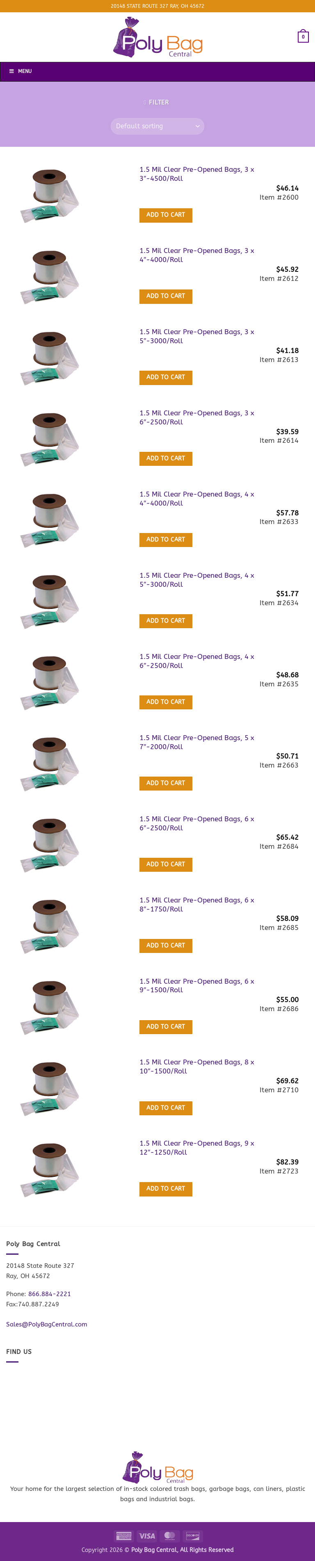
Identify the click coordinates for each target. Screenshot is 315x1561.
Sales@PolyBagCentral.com (46, 1324)
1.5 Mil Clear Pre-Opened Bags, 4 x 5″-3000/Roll (196, 579)
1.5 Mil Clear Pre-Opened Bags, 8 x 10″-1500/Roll (196, 1066)
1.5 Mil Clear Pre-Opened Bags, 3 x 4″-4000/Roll (196, 255)
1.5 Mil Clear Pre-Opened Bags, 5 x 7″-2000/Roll (196, 742)
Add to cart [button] (165, 215)
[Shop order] (157, 126)
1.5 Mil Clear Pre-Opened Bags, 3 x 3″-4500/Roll (196, 173)
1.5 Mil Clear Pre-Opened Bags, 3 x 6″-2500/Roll (196, 417)
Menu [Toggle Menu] (20, 71)
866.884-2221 (49, 1294)
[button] (303, 37)
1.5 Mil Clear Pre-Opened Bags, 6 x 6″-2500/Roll (196, 823)
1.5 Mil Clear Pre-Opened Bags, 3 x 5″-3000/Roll (196, 336)
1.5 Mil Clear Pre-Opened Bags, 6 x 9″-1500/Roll (196, 985)
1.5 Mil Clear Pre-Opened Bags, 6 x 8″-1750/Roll (196, 904)
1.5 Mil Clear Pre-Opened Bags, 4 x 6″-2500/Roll (196, 661)
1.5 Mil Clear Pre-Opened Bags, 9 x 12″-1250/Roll (196, 1147)
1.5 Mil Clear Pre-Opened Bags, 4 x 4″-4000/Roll (196, 498)
